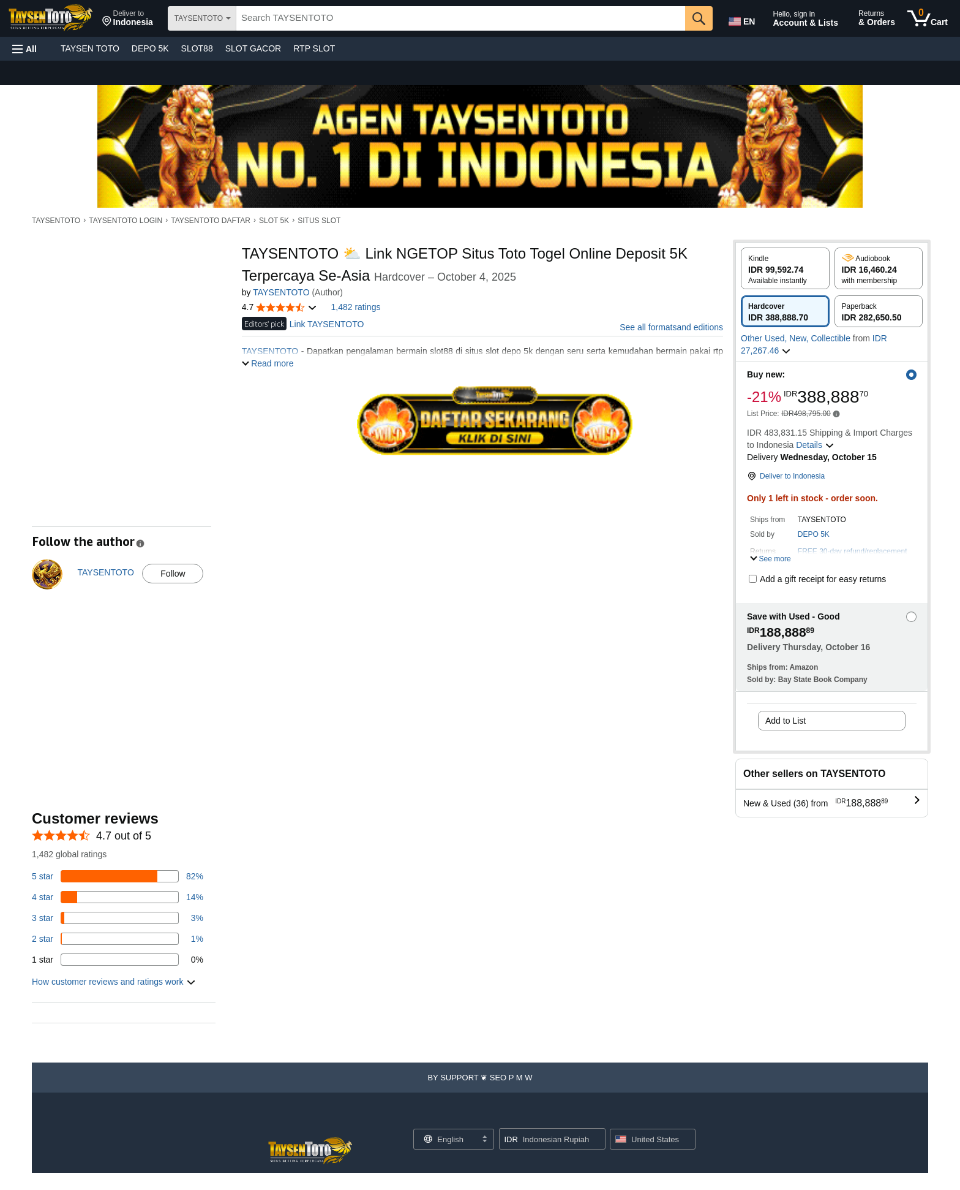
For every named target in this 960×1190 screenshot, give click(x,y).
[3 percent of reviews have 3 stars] (117, 918)
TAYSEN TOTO (90, 48)
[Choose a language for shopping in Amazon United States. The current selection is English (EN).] (741, 19)
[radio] (785, 268)
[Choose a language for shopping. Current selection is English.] (446, 1139)
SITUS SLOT (319, 220)
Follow (172, 573)
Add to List (785, 721)
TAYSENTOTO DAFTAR (210, 220)
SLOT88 (197, 48)
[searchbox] (460, 18)
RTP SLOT (314, 48)
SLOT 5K (274, 220)
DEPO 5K (150, 48)
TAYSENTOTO (56, 220)
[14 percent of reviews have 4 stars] (117, 897)
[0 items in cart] (927, 18)
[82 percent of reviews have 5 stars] (117, 876)
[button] (128, 18)
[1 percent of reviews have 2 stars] (117, 939)
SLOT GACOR (253, 48)
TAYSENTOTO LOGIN (125, 220)
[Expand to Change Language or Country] (484, 1140)
